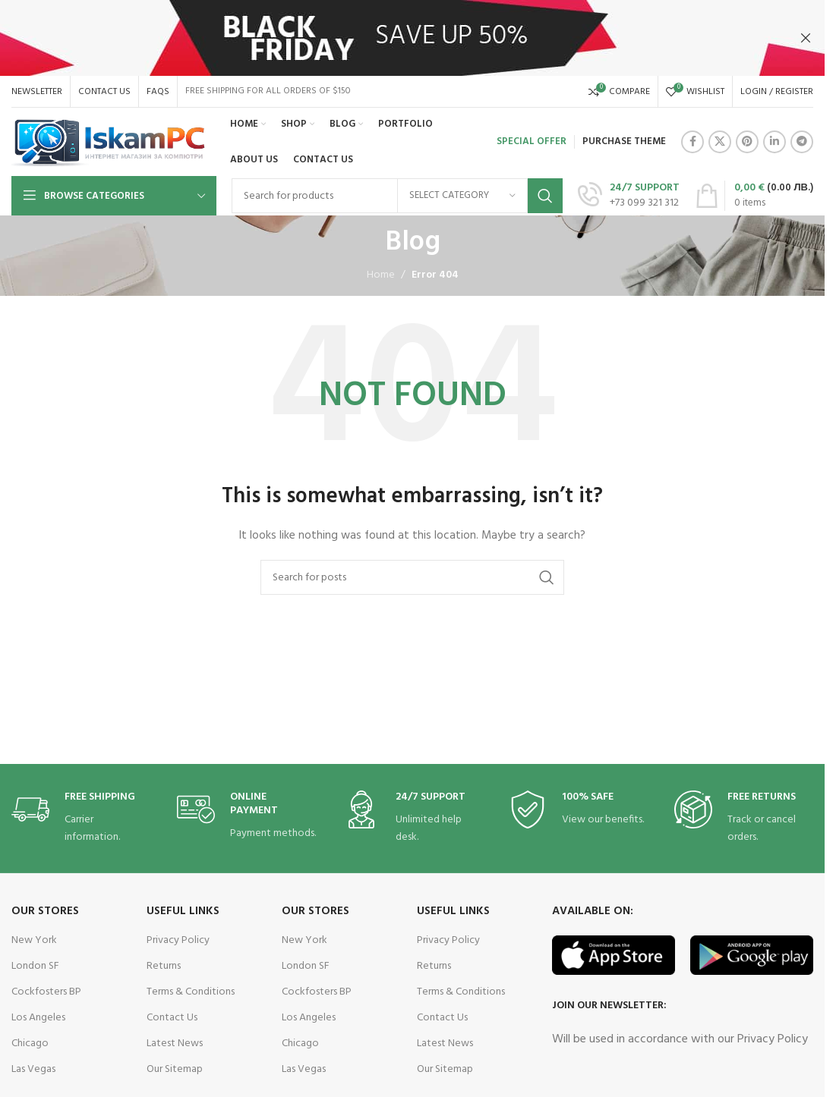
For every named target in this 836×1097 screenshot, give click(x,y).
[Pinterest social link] (747, 141)
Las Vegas (33, 1069)
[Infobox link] (629, 196)
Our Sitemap (175, 1069)
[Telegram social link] (801, 141)
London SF (35, 966)
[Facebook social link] (692, 141)
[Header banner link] (412, 38)
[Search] (412, 577)
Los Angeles (38, 1017)
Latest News (175, 1043)
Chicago (30, 1043)
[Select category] (462, 195)
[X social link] (719, 141)
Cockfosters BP (46, 992)
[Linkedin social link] (774, 141)
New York (34, 940)
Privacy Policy (178, 940)
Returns (164, 966)
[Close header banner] (806, 38)
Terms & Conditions (191, 992)
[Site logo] (109, 142)
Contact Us (172, 1017)
